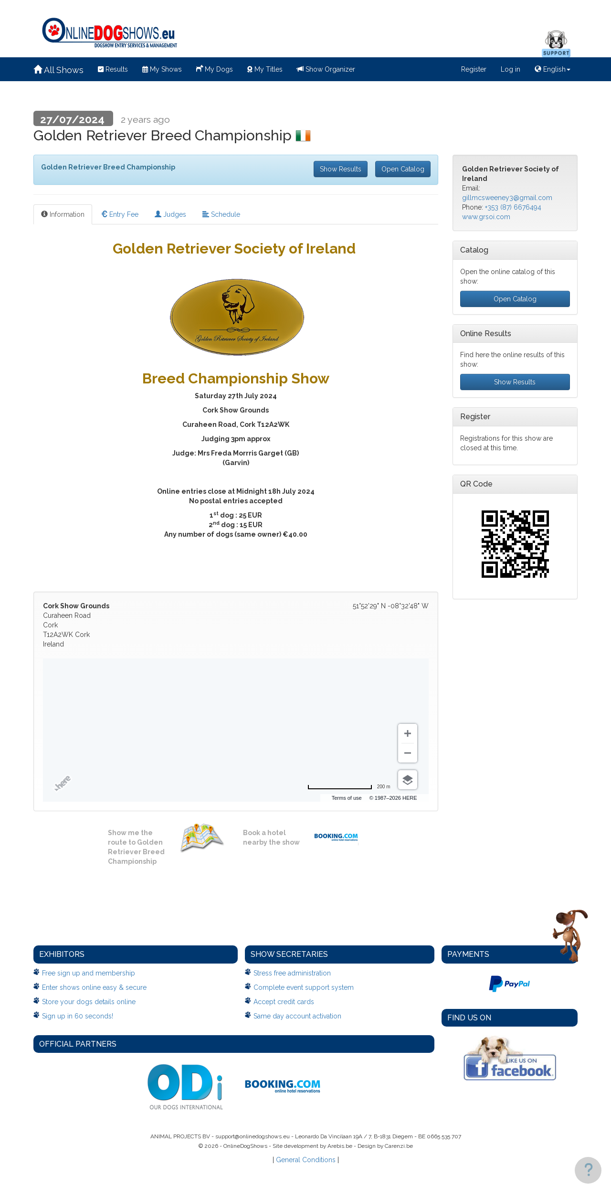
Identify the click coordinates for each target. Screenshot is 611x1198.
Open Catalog (402, 169)
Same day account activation (297, 1016)
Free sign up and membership (88, 973)
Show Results (340, 169)
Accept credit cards (283, 1002)
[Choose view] (407, 779)
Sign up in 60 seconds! (77, 1016)
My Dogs (214, 68)
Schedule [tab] (221, 214)
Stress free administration (292, 973)
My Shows (162, 69)
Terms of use (347, 798)
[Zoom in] (407, 733)
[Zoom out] (407, 753)
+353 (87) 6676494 (513, 207)
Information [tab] (62, 214)
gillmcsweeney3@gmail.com (507, 197)
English (552, 69)
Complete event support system (303, 987)
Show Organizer (326, 69)
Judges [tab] (170, 214)
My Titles (265, 69)
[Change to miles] (348, 787)
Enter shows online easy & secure (94, 987)
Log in (510, 69)
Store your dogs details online (89, 1002)
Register (473, 69)
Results (113, 69)
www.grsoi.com (486, 217)
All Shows (58, 70)
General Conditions (306, 1160)
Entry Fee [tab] (119, 214)
